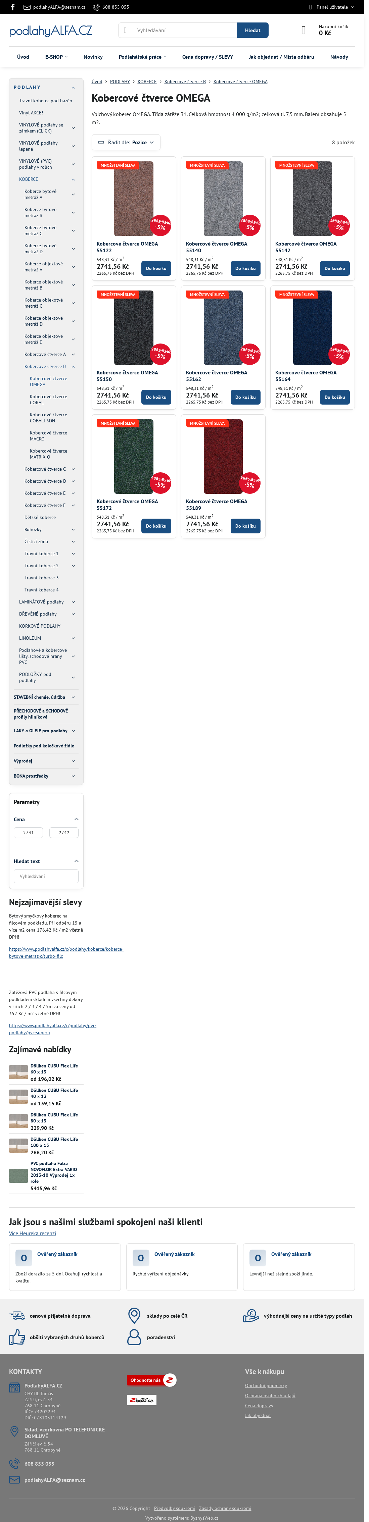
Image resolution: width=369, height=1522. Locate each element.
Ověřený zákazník (57, 1254)
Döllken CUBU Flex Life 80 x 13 (54, 1118)
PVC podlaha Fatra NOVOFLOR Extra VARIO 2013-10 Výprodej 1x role (54, 1172)
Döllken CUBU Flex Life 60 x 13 (54, 1069)
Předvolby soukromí (174, 1508)
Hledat (253, 30)
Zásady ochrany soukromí (225, 1508)
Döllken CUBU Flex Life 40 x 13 (54, 1093)
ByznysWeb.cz (204, 1518)
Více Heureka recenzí (32, 1233)
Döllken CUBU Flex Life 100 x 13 (54, 1142)
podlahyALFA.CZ (50, 30)
